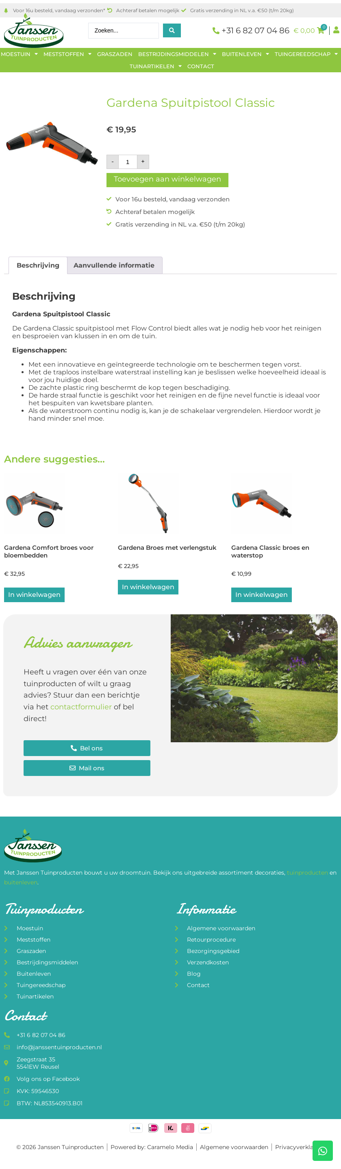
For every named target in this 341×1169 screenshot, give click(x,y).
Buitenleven (245, 54)
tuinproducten (308, 873)
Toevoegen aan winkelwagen (167, 179)
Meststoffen (67, 54)
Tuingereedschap (306, 54)
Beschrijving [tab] (38, 265)
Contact (200, 66)
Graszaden (114, 54)
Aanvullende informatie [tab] (114, 265)
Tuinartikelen (156, 66)
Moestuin (19, 54)
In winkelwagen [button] (34, 595)
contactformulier (81, 707)
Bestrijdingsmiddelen (177, 54)
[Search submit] (172, 30)
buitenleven (20, 883)
